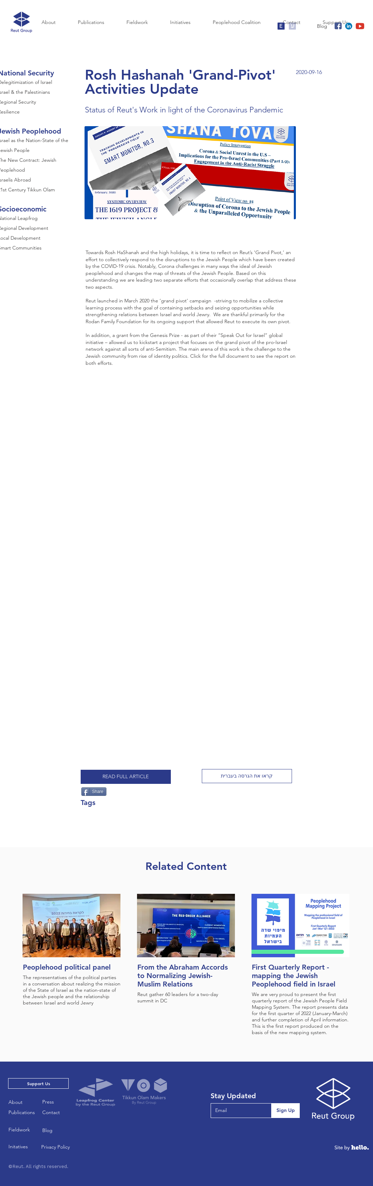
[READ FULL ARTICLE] (126, 777)
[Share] (93, 791)
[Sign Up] (285, 1110)
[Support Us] (38, 1083)
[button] (247, 776)
